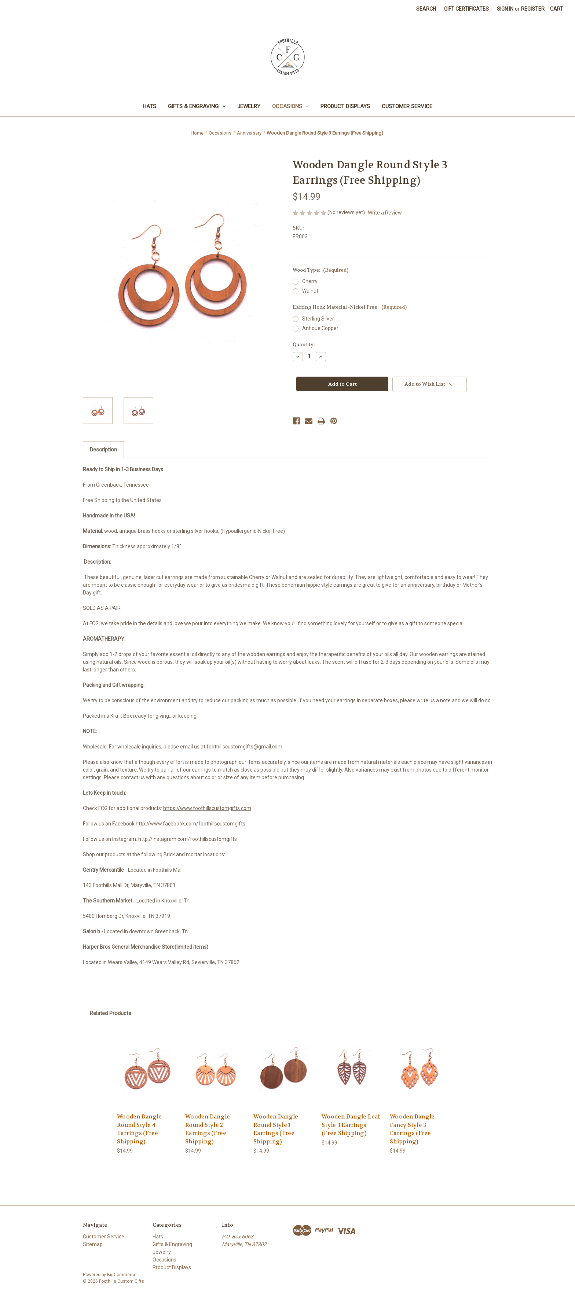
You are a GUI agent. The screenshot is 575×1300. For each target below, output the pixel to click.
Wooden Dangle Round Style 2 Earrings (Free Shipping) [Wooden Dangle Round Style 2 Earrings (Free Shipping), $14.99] (207, 1129)
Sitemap (93, 1244)
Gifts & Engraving (197, 106)
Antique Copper (320, 328)
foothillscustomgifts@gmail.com (244, 747)
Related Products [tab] (110, 1013)
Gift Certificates (466, 9)
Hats (149, 106)
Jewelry (248, 106)
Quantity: (304, 344)
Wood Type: (320, 270)
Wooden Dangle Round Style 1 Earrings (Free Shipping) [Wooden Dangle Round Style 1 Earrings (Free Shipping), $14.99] (275, 1129)
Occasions (290, 106)
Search (426, 9)
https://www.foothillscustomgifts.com (207, 808)
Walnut (310, 291)
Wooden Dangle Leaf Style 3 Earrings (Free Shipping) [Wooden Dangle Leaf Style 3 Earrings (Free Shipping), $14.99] (351, 1125)
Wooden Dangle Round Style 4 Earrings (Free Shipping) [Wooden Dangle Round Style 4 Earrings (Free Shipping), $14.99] (139, 1129)
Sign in (505, 9)
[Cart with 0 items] (556, 9)
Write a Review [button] (385, 213)
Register (533, 9)
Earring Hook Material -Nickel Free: (350, 307)
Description (103, 449)
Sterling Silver (318, 319)
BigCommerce (121, 1274)
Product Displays (345, 106)
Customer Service (407, 106)
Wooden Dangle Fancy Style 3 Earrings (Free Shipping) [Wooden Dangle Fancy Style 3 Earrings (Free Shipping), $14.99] (412, 1129)
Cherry (310, 281)
